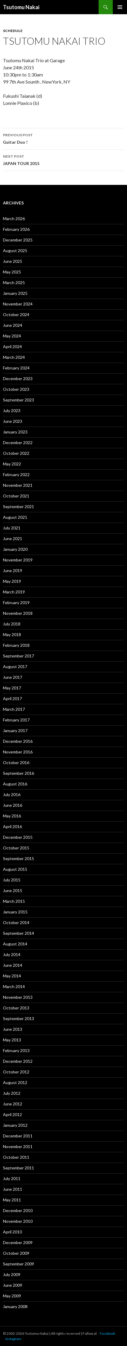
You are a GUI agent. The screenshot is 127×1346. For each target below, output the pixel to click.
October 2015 (16, 847)
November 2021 (18, 485)
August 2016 (15, 783)
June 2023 (12, 421)
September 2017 (18, 655)
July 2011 (11, 1178)
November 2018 (18, 613)
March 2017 (14, 709)
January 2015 (15, 911)
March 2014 (14, 986)
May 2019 (12, 581)
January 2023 (15, 431)
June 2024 (12, 325)
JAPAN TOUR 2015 (63, 159)
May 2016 (12, 815)
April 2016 (12, 826)
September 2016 (18, 773)
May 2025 (12, 271)
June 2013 (12, 1029)
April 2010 (12, 1231)
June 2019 (12, 570)
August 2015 (15, 869)
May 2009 (12, 1295)
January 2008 (15, 1306)
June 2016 (12, 805)
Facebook (107, 1333)
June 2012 (12, 1103)
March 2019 (14, 591)
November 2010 (18, 1221)
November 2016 (18, 751)
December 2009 (18, 1242)
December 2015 (18, 837)
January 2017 (15, 730)
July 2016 (11, 794)
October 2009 (16, 1253)
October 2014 (16, 922)
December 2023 (18, 378)
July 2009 (11, 1274)
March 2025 (14, 282)
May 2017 (12, 687)
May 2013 (12, 1039)
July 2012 (11, 1093)
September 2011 (18, 1167)
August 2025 (15, 250)
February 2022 (16, 474)
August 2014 (15, 943)
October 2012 (16, 1071)
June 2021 (12, 538)
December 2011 (18, 1135)
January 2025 (15, 293)
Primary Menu (120, 7)
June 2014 (12, 965)
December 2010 (18, 1210)
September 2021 (18, 506)
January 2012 (15, 1125)
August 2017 (15, 666)
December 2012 (18, 1061)
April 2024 (12, 346)
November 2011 (18, 1146)
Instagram (13, 1339)
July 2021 (11, 527)
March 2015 (14, 901)
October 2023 (16, 389)
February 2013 (16, 1050)
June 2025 (12, 261)
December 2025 (18, 239)
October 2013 (16, 1007)
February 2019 (16, 602)
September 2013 (18, 1018)
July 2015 (11, 879)
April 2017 (12, 698)
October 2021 (16, 495)
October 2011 (16, 1157)
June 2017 (12, 677)
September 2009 (18, 1263)
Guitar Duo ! (63, 138)
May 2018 (12, 634)
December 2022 (18, 442)
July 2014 (11, 954)
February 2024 (16, 367)
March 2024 (14, 357)
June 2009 (12, 1285)
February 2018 (16, 645)
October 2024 (16, 314)
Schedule (12, 30)
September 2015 (18, 858)
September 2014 (18, 933)
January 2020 (15, 549)
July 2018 (11, 623)
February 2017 (16, 719)
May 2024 (12, 335)
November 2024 (18, 303)
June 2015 (12, 890)
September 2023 (18, 399)
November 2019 (18, 559)
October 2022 (16, 453)
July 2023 (11, 410)
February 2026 (16, 229)
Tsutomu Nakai (21, 7)
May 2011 (12, 1199)
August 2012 (15, 1082)
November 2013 (18, 997)
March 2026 (14, 218)
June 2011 (12, 1189)
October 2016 (16, 762)
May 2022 (12, 463)
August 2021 (15, 517)
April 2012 (12, 1114)
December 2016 (18, 741)
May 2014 (12, 975)
